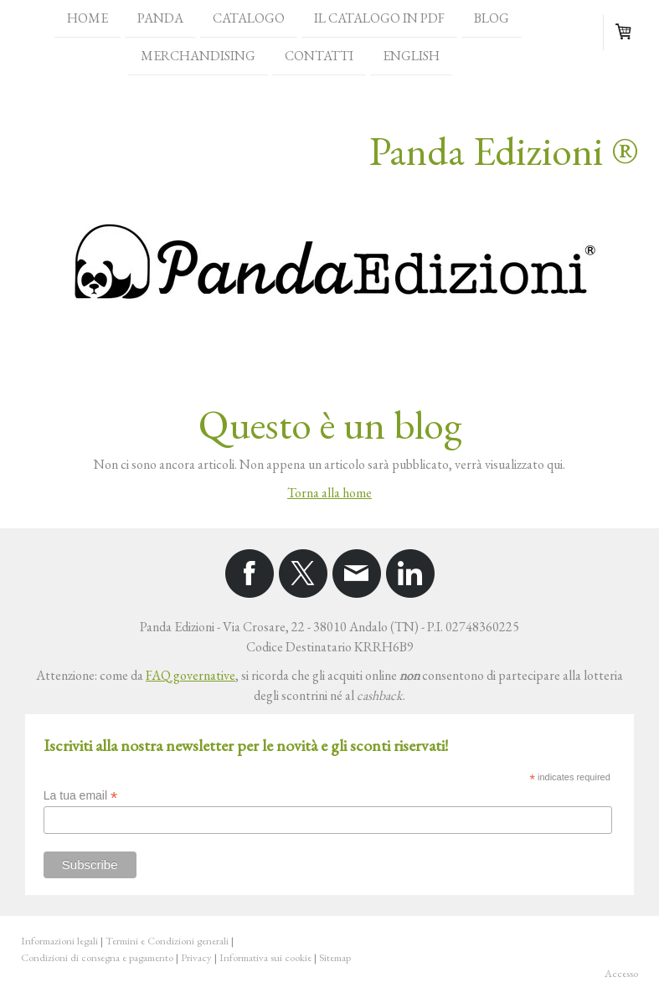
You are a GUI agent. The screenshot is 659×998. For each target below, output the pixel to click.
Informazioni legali (59, 941)
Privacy (196, 957)
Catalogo (249, 18)
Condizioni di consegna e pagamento (97, 957)
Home (87, 18)
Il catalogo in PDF (379, 18)
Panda (160, 18)
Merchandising (198, 57)
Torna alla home (329, 493)
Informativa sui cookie (265, 957)
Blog (491, 18)
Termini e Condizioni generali (167, 941)
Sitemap (335, 957)
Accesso (621, 973)
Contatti (319, 57)
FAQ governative (190, 675)
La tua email (80, 796)
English (411, 57)
